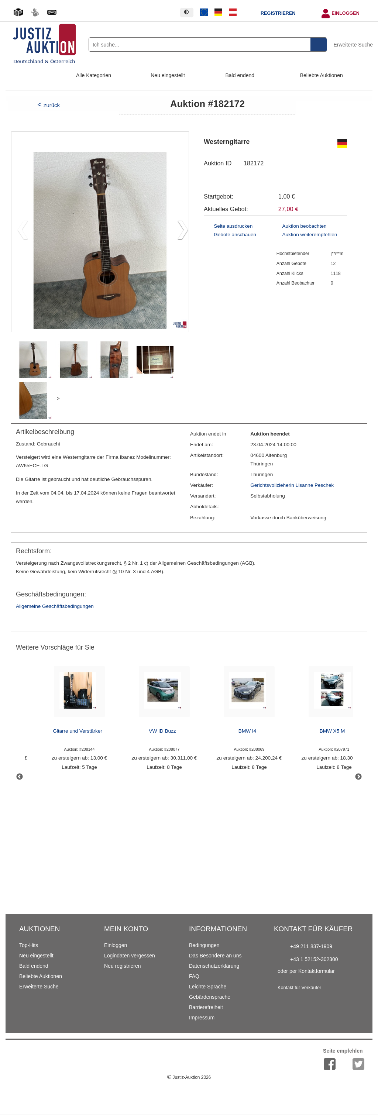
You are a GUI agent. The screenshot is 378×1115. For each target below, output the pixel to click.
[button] (180, 232)
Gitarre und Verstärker (77, 731)
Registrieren (278, 13)
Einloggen (345, 13)
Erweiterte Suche (353, 45)
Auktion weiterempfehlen (309, 234)
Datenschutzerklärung (214, 966)
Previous (19, 777)
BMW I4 (247, 731)
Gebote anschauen (235, 234)
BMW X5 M (332, 731)
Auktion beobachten (304, 226)
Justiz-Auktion (189, 1077)
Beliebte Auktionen (321, 75)
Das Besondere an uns (215, 956)
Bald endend (240, 75)
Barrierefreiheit (206, 1007)
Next (358, 777)
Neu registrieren (122, 966)
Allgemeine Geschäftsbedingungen (55, 606)
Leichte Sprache (207, 987)
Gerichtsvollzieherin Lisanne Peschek (292, 485)
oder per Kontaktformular (306, 971)
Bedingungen (204, 945)
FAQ (194, 976)
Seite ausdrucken (233, 226)
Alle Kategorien (93, 75)
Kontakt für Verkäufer (299, 987)
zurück (52, 105)
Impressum (201, 1018)
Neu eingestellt (168, 75)
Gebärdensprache (209, 997)
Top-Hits (28, 945)
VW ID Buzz (162, 731)
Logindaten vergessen (129, 956)
